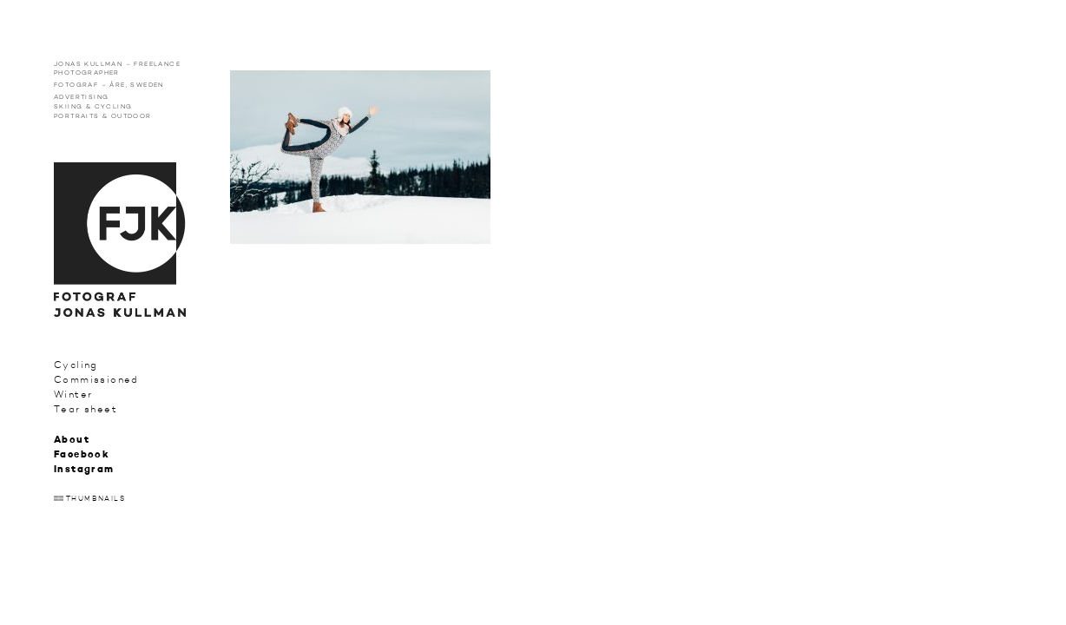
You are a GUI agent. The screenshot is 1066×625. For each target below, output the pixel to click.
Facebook (81, 455)
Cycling (76, 365)
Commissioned (96, 379)
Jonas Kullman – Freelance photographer (117, 68)
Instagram (84, 470)
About (71, 440)
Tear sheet (85, 409)
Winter (73, 394)
